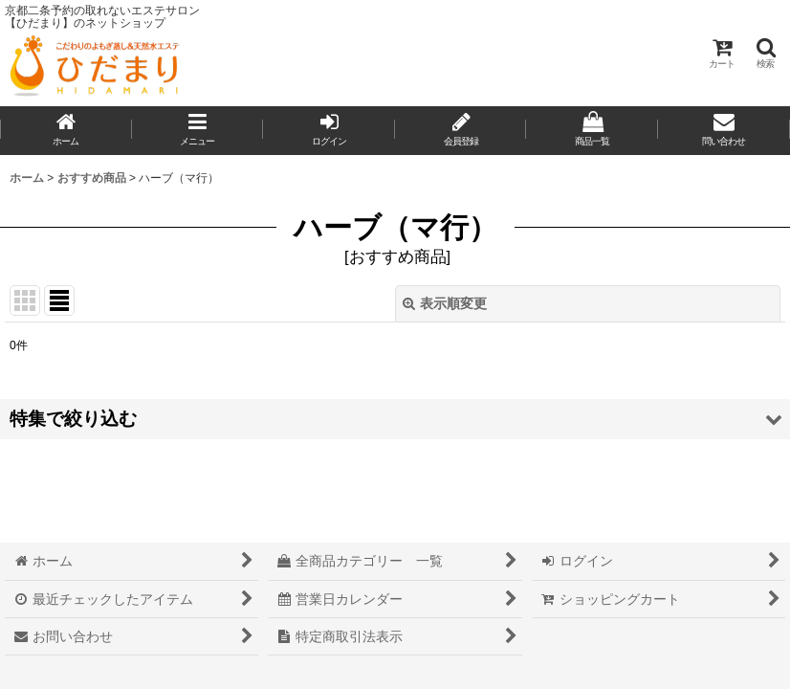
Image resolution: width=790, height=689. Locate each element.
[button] (765, 53)
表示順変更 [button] (445, 303)
